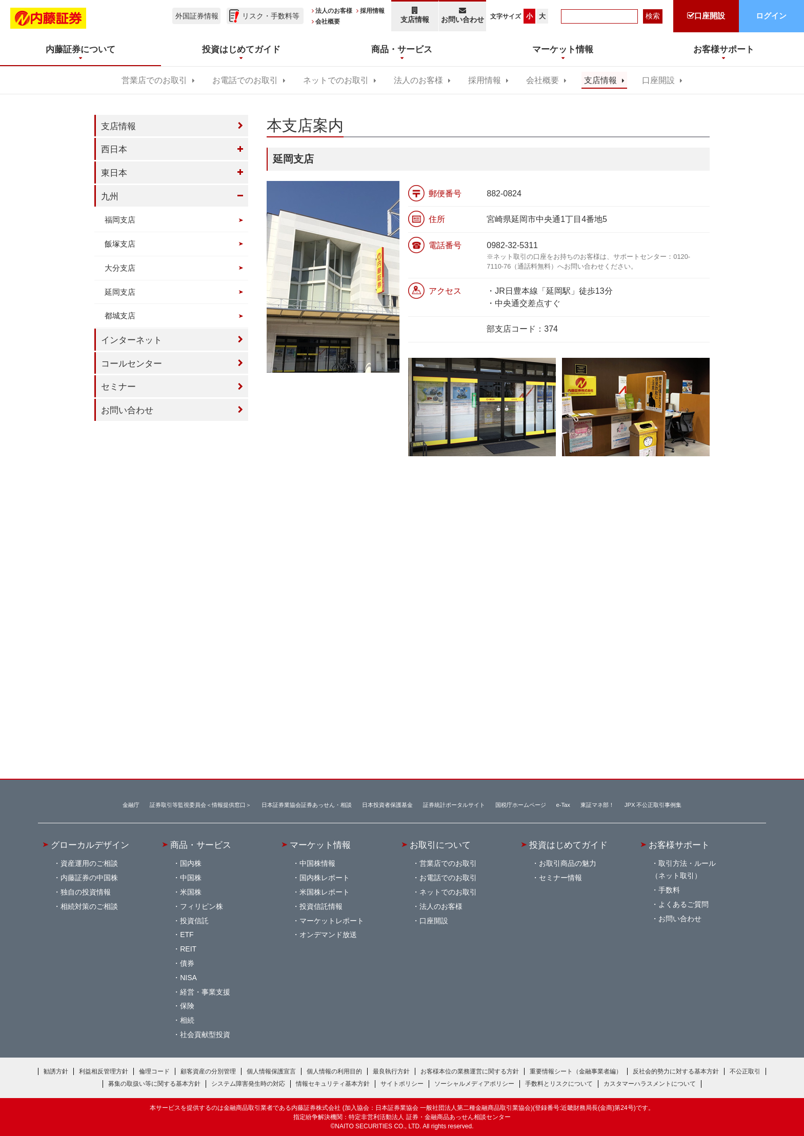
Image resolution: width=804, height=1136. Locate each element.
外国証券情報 (196, 16)
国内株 (191, 863)
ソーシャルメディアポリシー (474, 1083)
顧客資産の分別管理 (208, 1071)
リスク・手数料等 (270, 16)
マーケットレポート (331, 921)
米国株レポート (324, 892)
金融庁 (131, 805)
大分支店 (120, 267)
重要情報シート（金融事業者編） (576, 1071)
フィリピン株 (201, 906)
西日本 (114, 149)
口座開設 (658, 80)
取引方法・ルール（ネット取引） (683, 869)
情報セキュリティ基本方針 (333, 1083)
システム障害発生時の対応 (248, 1083)
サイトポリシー (402, 1083)
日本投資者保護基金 (387, 805)
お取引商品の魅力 (567, 863)
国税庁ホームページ (520, 805)
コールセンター (131, 363)
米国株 (191, 892)
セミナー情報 (560, 878)
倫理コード (154, 1071)
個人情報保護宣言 (271, 1071)
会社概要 (327, 21)
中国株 (191, 878)
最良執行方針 (391, 1071)
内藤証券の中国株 (89, 878)
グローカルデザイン (90, 845)
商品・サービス (200, 845)
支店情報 (414, 15)
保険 (187, 1006)
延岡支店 (120, 292)
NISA (188, 977)
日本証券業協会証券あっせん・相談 (307, 805)
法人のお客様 (333, 10)
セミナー (118, 386)
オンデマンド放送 (328, 934)
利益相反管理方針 (103, 1071)
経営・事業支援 (205, 992)
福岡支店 (120, 219)
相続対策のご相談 (89, 906)
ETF (186, 934)
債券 (187, 963)
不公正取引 (745, 1071)
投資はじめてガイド (568, 845)
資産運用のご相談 (89, 863)
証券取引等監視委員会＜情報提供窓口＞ (200, 805)
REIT (188, 949)
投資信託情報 (321, 906)
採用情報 (372, 10)
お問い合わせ (463, 15)
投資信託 (194, 921)
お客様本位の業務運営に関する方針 (469, 1071)
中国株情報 (317, 863)
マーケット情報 (320, 845)
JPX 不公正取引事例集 (653, 805)
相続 (187, 1020)
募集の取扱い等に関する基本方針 (154, 1083)
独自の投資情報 (86, 892)
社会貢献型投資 (205, 1034)
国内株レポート (324, 878)
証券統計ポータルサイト (454, 805)
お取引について (440, 845)
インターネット (131, 340)
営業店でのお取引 (154, 80)
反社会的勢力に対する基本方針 (676, 1071)
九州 (109, 196)
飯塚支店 (120, 243)
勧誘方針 (56, 1071)
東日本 (114, 173)
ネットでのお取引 (336, 80)
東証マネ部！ (597, 805)
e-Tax (563, 805)
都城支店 (120, 315)
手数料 (669, 890)
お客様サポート (679, 845)
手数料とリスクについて (559, 1083)
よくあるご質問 (683, 904)
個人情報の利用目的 (334, 1071)
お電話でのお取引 (245, 80)
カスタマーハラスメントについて (650, 1083)
